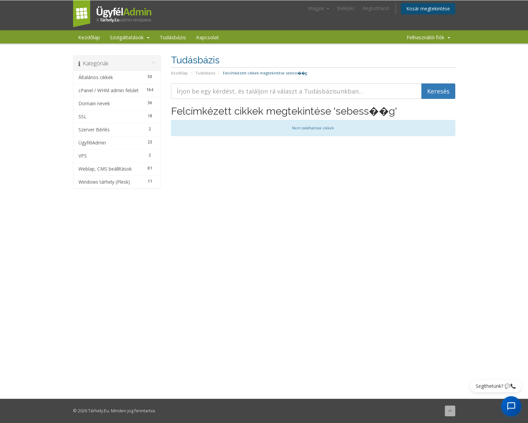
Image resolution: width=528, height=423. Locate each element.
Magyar (318, 8)
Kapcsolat (207, 37)
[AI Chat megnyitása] (511, 406)
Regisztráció (376, 8)
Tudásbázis (173, 37)
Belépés (346, 8)
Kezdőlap (89, 37)
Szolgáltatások (130, 37)
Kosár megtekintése (428, 8)
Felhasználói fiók (428, 37)
